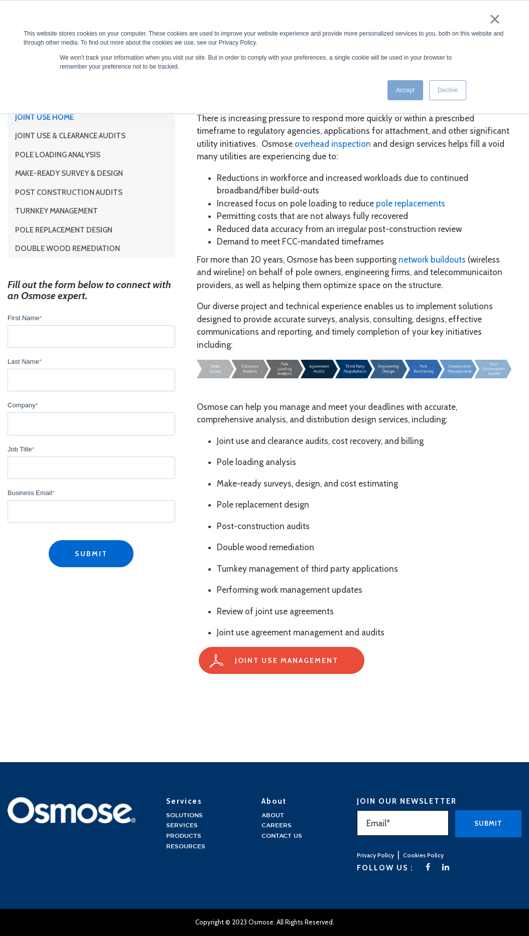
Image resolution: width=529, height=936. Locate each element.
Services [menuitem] (182, 825)
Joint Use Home (44, 117)
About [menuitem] (272, 815)
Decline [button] (448, 89)
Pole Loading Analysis (57, 154)
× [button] (495, 19)
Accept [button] (405, 89)
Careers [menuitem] (276, 825)
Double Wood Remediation (67, 248)
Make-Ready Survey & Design (69, 173)
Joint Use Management (286, 660)
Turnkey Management (56, 210)
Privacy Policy (375, 855)
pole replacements (410, 203)
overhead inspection (333, 144)
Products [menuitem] (183, 836)
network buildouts (432, 260)
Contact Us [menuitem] (281, 836)
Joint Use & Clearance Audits (70, 135)
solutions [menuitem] (184, 815)
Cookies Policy (423, 855)
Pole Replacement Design (63, 230)
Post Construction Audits (68, 192)
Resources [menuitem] (185, 846)
